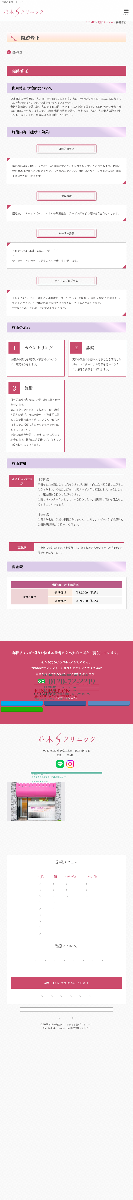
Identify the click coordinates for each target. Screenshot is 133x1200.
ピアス (113, 1027)
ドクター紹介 (56, 1154)
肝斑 (18, 1043)
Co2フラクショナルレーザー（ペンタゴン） (40, 281)
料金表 (58, 1118)
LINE (21, 831)
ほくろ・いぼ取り (25, 1085)
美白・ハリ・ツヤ (25, 1078)
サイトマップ (49, 1186)
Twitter (22, 822)
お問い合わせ (58, 1160)
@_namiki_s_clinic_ (67, 888)
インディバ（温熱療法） (88, 525)
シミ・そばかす (24, 1027)
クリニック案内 (81, 1154)
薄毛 (112, 1043)
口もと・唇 (55, 1056)
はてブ (108, 822)
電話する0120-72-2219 (33, 37)
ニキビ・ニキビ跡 (25, 1056)
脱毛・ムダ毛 (84, 1043)
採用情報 (103, 1154)
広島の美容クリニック (13, 2)
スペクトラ (76, 276)
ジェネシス (61, 276)
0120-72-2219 (48, 879)
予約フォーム (78, 1118)
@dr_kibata (90, 888)
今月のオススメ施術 (101, 1111)
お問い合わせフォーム (99, 37)
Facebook (65, 822)
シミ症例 (52, 1111)
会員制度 (80, 1160)
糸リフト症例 (74, 1111)
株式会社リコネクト (80, 1196)
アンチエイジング (25, 1049)
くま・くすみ (23, 1072)
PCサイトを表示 (66, 1176)
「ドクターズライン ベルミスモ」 (59, 333)
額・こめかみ (56, 1049)
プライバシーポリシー (82, 1186)
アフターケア (38, 1118)
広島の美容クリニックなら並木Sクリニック (71, 1192)
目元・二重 (55, 1027)
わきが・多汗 (84, 1037)
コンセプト (33, 1154)
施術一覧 (33, 1111)
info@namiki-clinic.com (84, 879)
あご (51, 1043)
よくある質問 (102, 1118)
